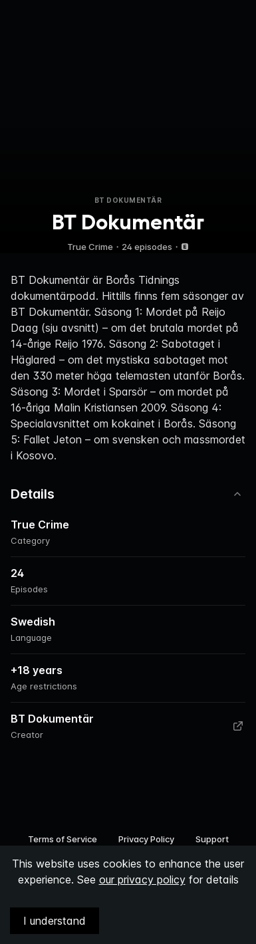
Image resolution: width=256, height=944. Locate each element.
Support (212, 839)
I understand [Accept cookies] (54, 920)
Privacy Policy (146, 839)
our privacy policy (142, 879)
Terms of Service (62, 839)
